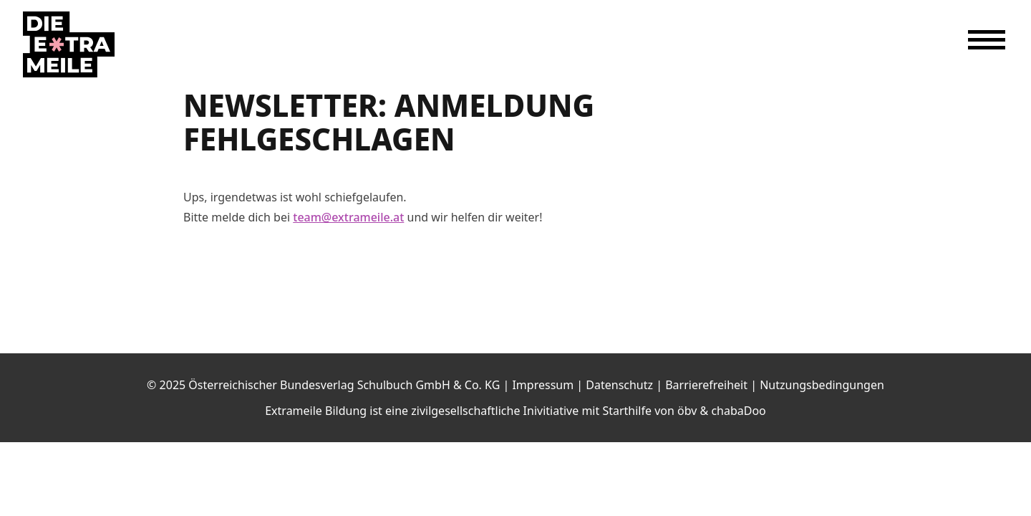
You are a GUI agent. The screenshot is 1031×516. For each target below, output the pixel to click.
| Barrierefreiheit (703, 385)
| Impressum (539, 385)
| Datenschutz (616, 385)
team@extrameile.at (348, 217)
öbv (687, 411)
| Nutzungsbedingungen (817, 385)
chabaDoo (738, 411)
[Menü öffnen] (987, 39)
